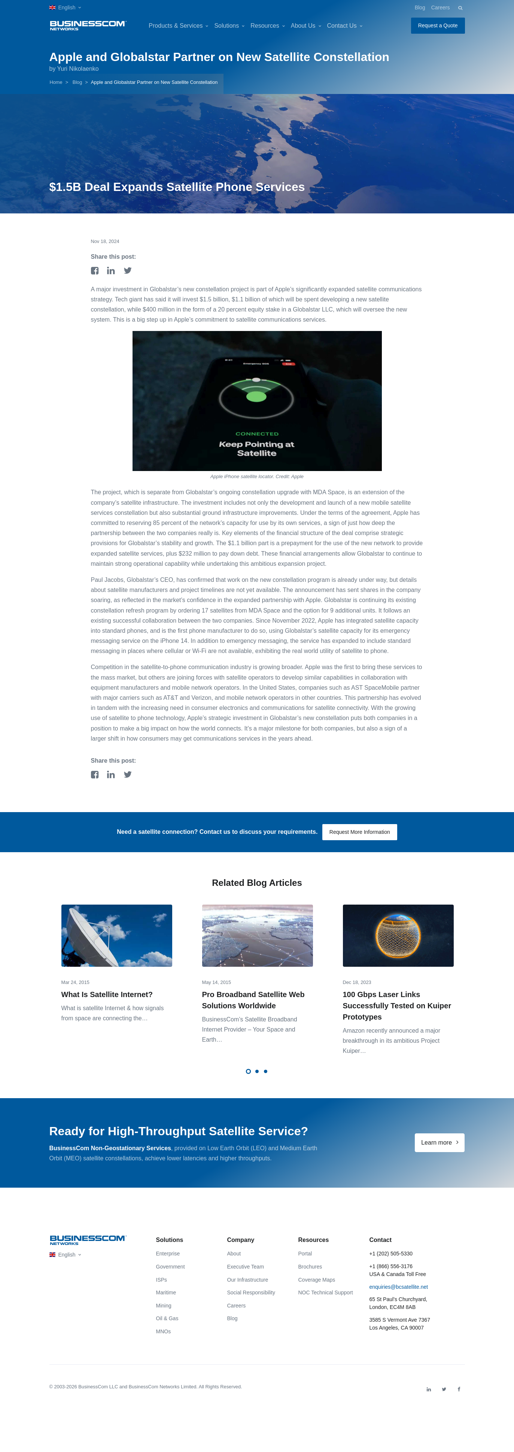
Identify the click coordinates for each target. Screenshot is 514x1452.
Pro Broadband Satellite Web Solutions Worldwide (253, 1000)
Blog (420, 7)
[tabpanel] (116, 958)
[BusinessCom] (88, 25)
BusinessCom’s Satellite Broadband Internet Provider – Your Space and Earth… (249, 1029)
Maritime (166, 1292)
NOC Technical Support (325, 1292)
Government (170, 1267)
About (234, 1254)
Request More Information (359, 832)
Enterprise (168, 1254)
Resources (264, 25)
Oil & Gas (167, 1318)
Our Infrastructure (247, 1280)
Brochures (310, 1267)
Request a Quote (438, 25)
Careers (440, 7)
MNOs (163, 1331)
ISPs (161, 1280)
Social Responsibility (251, 1292)
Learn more (439, 1142)
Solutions (226, 25)
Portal (305, 1254)
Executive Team (245, 1267)
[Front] (88, 1240)
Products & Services (176, 25)
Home (56, 82)
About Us (303, 25)
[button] (65, 8)
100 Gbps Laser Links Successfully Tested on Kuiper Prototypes (397, 1005)
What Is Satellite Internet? (107, 994)
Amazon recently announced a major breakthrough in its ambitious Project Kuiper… (392, 1040)
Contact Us (342, 25)
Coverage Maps (316, 1280)
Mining (163, 1306)
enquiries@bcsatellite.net (398, 1287)
